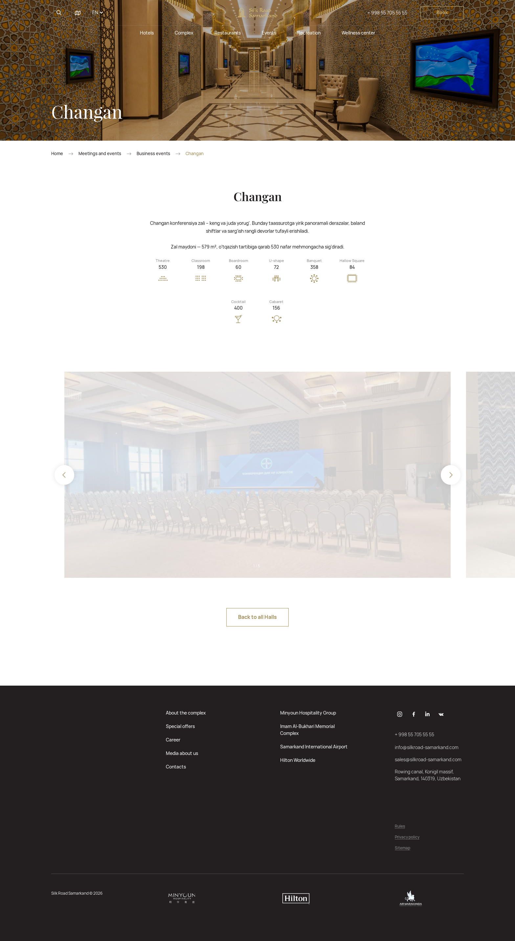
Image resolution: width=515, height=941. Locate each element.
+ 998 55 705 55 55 (387, 13)
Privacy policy (407, 837)
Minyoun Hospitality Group (308, 713)
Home (57, 153)
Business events (153, 153)
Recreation (309, 33)
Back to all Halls (257, 617)
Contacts (176, 767)
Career (173, 740)
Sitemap (402, 848)
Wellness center (358, 33)
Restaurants (227, 33)
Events (269, 33)
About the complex (186, 713)
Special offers (180, 726)
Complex (184, 33)
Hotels (147, 33)
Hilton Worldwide (297, 760)
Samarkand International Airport (313, 746)
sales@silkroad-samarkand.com (428, 759)
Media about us (182, 753)
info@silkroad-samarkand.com (427, 747)
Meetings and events (99, 153)
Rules (400, 826)
